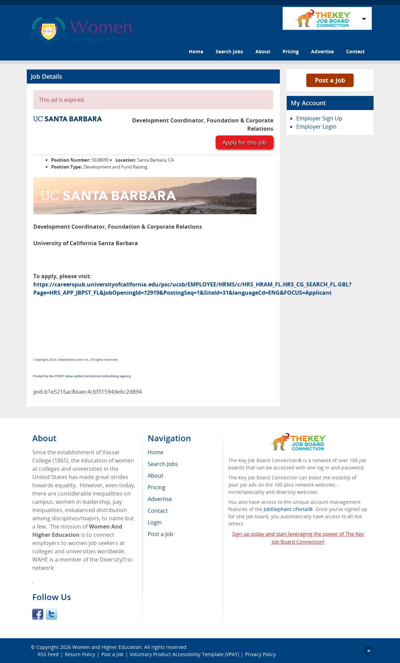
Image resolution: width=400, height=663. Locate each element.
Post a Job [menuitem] (160, 534)
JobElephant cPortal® (288, 509)
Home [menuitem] (155, 452)
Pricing (291, 51)
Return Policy (80, 654)
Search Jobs (229, 51)
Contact (355, 51)
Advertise (322, 51)
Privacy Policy (261, 654)
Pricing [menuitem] (156, 487)
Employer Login (316, 126)
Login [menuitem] (155, 522)
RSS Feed (48, 654)
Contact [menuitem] (158, 510)
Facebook (37, 614)
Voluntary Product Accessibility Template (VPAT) (184, 654)
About (262, 51)
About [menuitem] (155, 475)
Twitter (51, 614)
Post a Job (330, 80)
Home (196, 51)
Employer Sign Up (319, 118)
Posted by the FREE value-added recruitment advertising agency (82, 376)
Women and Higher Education (106, 647)
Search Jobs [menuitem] (163, 464)
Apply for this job (244, 142)
